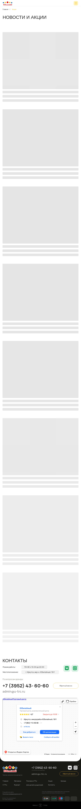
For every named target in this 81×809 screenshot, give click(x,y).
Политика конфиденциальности (12, 794)
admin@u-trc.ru (14, 691)
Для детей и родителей (34, 785)
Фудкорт (17, 785)
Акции (50, 781)
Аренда (63, 781)
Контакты (51, 785)
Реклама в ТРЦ (31, 781)
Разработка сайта (8, 792)
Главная (5, 9)
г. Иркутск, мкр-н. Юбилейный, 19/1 (40, 672)
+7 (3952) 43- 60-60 (26, 686)
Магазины (17, 781)
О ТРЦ (5, 785)
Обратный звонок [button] (65, 686)
